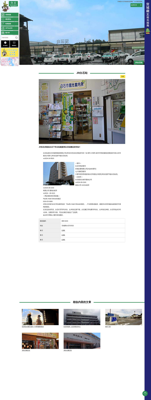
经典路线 (8, 24)
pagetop (145, 393)
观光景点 (8, 19)
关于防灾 (5, 43)
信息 (122, 76)
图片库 (7, 32)
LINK (63, 230)
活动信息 (8, 14)
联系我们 (14, 43)
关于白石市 (8, 28)
